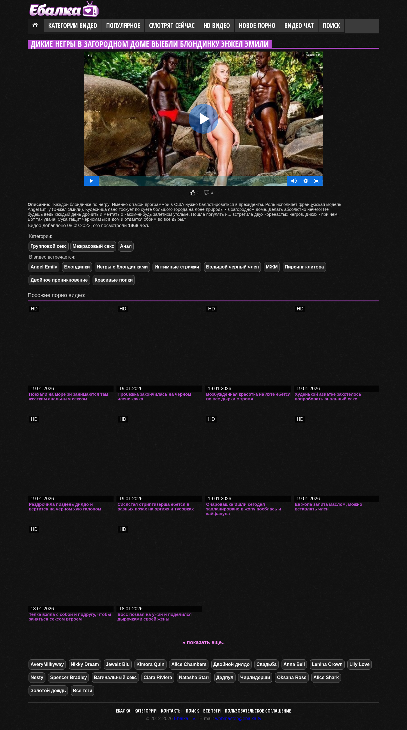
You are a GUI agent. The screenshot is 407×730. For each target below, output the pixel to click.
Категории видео (72, 25)
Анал (126, 246)
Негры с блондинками (122, 266)
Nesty (37, 677)
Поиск (331, 25)
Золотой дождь (48, 690)
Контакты (171, 711)
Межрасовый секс (93, 246)
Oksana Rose (291, 677)
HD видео (217, 25)
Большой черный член (232, 266)
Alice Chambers (188, 664)
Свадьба (266, 664)
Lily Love (359, 664)
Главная (36, 26)
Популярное (123, 25)
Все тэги (212, 711)
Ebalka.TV (185, 718)
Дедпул (224, 677)
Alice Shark (326, 677)
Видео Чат (299, 25)
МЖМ (272, 266)
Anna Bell (294, 664)
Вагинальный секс (115, 677)
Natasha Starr (194, 677)
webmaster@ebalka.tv (238, 718)
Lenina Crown (327, 664)
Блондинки (77, 266)
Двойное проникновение (59, 279)
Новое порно (257, 25)
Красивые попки (114, 279)
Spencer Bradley (68, 677)
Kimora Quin (150, 664)
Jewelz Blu (118, 664)
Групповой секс (49, 246)
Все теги (82, 690)
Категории (146, 711)
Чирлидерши (255, 677)
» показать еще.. (204, 642)
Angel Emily (44, 266)
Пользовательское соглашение (258, 711)
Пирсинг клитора (304, 266)
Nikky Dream (85, 664)
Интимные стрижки (177, 266)
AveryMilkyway (47, 664)
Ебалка (123, 711)
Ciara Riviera (158, 677)
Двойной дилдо (231, 664)
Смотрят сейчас (171, 25)
